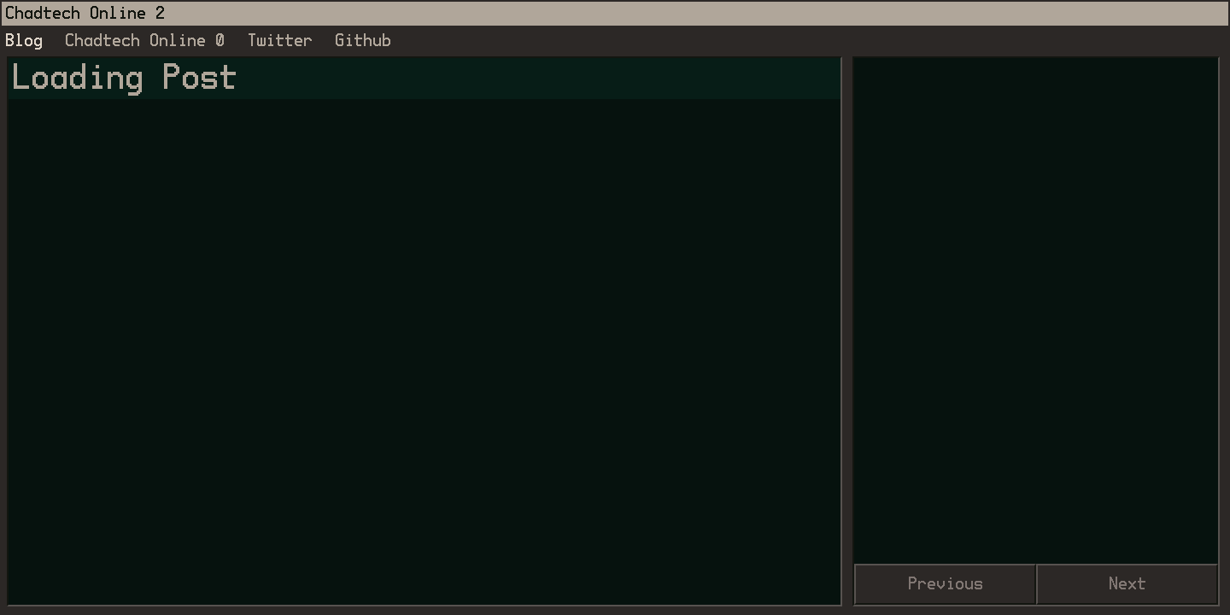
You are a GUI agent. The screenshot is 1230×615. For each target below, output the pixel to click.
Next (1127, 584)
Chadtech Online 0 (145, 41)
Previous (945, 584)
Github (363, 41)
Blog (24, 41)
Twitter (280, 41)
